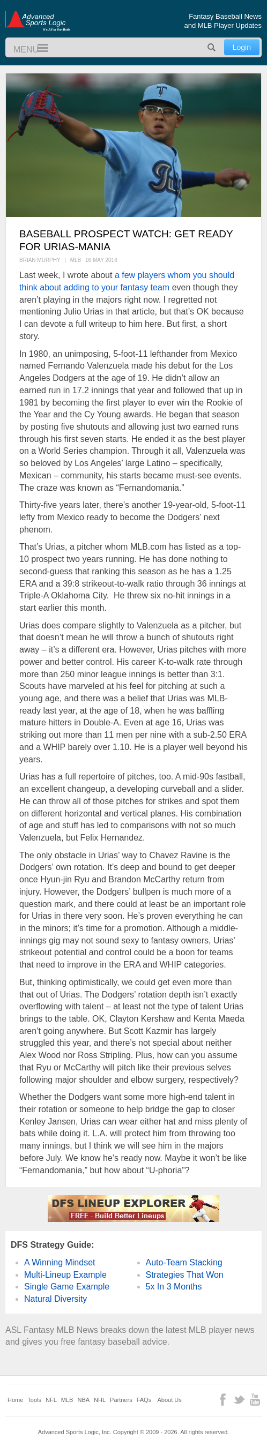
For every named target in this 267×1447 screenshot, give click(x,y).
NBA (83, 1400)
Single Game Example (66, 1286)
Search (212, 47)
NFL (51, 1400)
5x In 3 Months (174, 1286)
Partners (121, 1400)
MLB (67, 1400)
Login (242, 47)
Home (15, 1400)
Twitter (239, 1399)
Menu (38, 48)
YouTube (255, 1399)
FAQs (144, 1400)
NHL (100, 1400)
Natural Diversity (55, 1298)
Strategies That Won (185, 1274)
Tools (34, 1400)
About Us (170, 1400)
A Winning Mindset (59, 1262)
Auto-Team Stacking (184, 1262)
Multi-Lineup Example (65, 1274)
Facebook (222, 1399)
